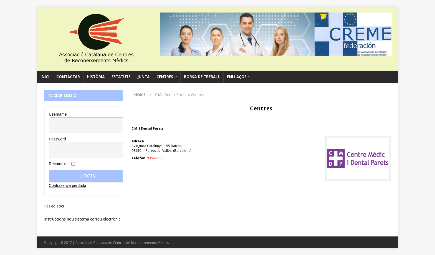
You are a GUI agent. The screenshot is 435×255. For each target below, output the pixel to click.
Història (96, 76)
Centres (164, 76)
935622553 (156, 158)
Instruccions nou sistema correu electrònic (82, 219)
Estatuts (121, 76)
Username (58, 114)
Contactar (68, 76)
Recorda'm (58, 164)
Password (57, 139)
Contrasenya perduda (67, 185)
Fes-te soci (54, 206)
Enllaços (237, 76)
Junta (144, 76)
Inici (45, 76)
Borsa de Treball (202, 76)
